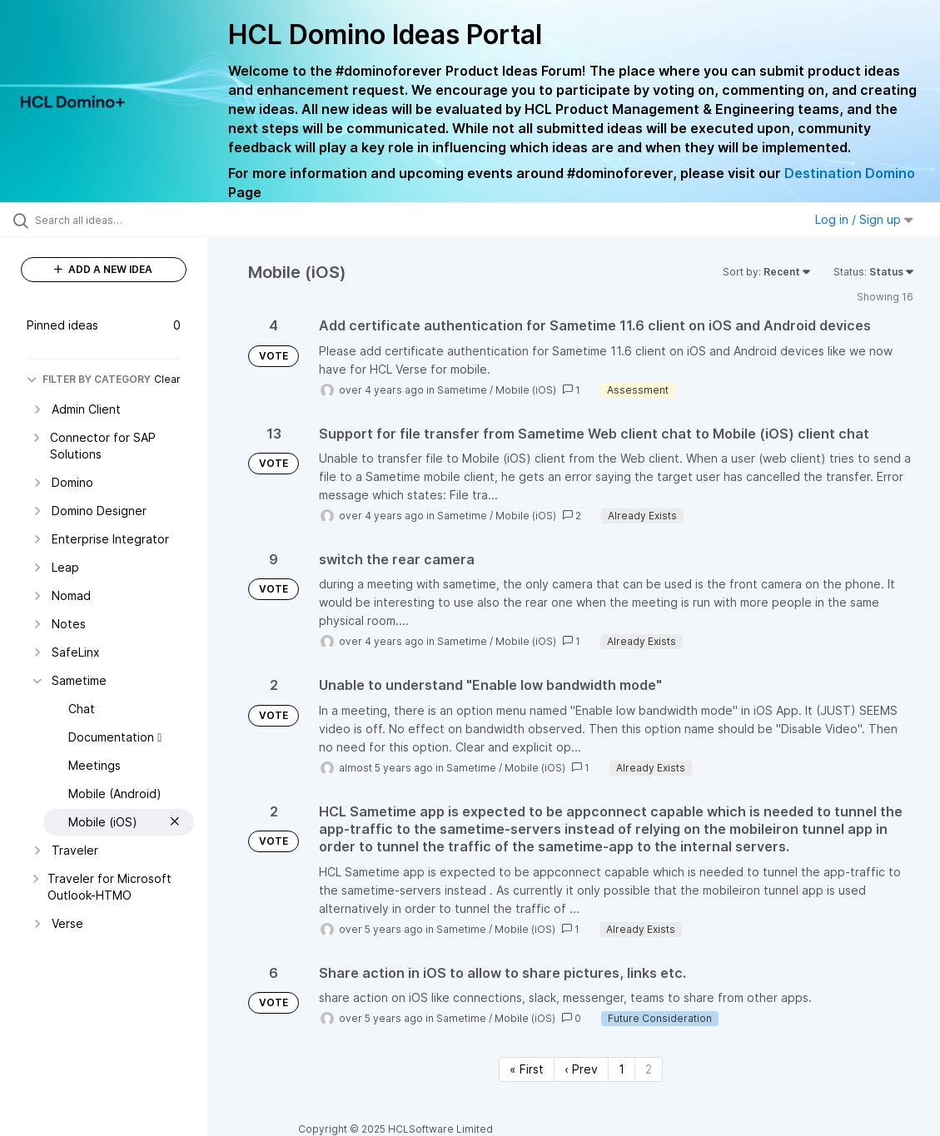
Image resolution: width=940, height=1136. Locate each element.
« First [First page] (527, 1069)
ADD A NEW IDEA (103, 269)
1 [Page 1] (621, 1069)
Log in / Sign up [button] (864, 219)
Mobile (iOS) (525, 390)
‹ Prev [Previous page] (581, 1069)
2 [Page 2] (648, 1069)
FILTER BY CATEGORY (89, 379)
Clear (167, 379)
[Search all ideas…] (114, 220)
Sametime (462, 390)
